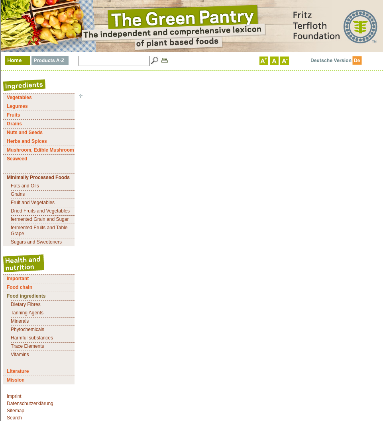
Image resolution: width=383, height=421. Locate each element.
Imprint (14, 396)
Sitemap (15, 410)
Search (14, 418)
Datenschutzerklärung (30, 403)
